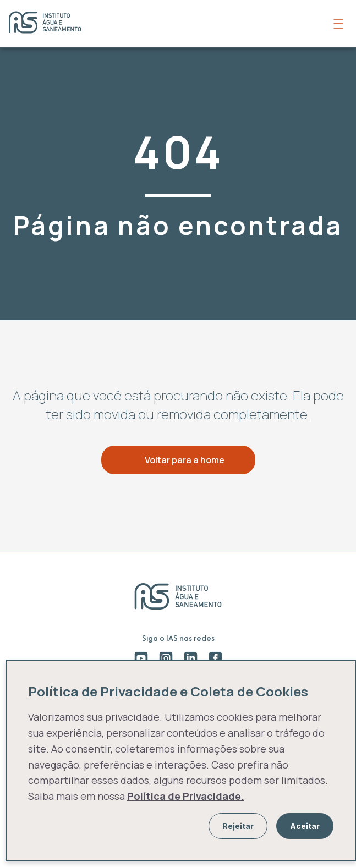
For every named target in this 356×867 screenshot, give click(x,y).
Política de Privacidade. (185, 796)
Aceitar (305, 826)
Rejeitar (238, 826)
